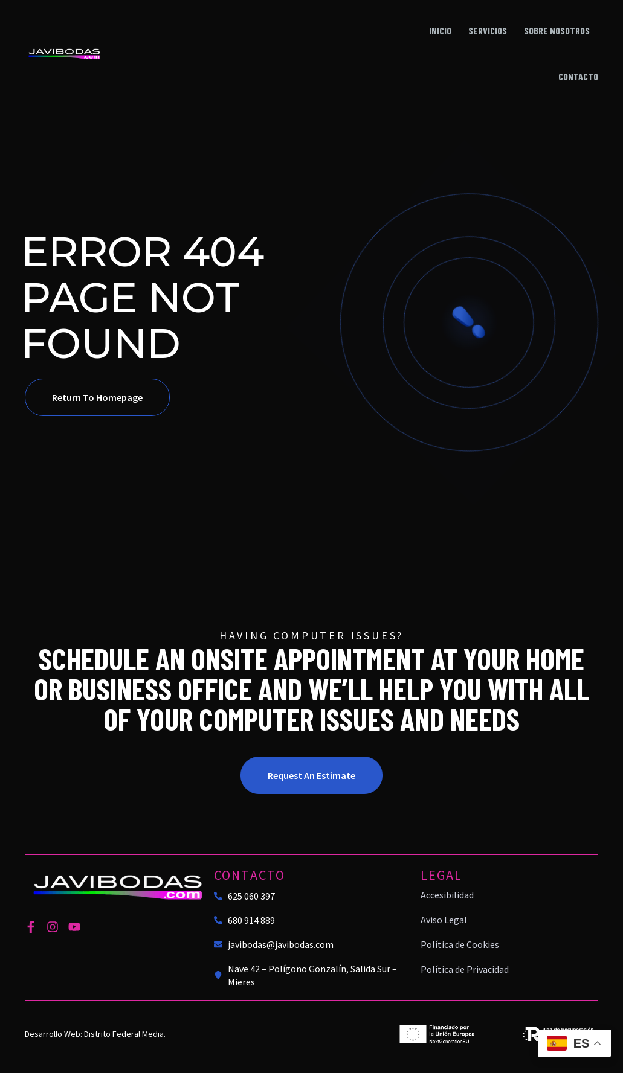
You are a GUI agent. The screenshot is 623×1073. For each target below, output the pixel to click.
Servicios (487, 30)
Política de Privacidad (465, 969)
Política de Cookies (460, 944)
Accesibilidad (447, 895)
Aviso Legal (444, 920)
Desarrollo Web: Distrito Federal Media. (95, 1033)
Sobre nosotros (557, 30)
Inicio (440, 30)
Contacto (578, 76)
